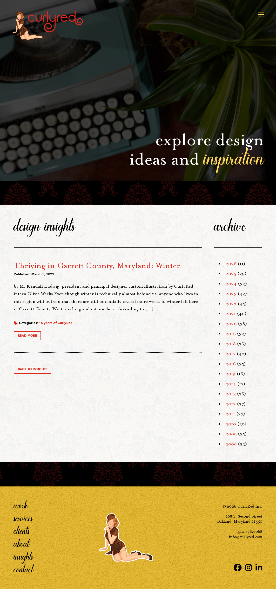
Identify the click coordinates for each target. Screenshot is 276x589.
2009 (231, 434)
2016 (231, 364)
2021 (231, 314)
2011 (230, 414)
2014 (231, 384)
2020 (231, 324)
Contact (23, 569)
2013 (231, 394)
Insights (23, 556)
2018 (231, 344)
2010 (231, 424)
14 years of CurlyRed (128, 356)
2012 (231, 404)
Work (21, 505)
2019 (231, 334)
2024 (231, 284)
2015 (231, 374)
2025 (231, 274)
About (21, 543)
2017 (231, 354)
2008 (231, 444)
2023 (231, 294)
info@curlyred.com (245, 536)
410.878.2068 (250, 531)
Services (23, 518)
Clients (22, 531)
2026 (231, 264)
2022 (231, 304)
